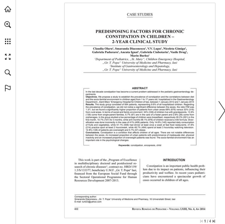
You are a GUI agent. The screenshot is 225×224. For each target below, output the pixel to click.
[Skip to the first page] (201, 221)
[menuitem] (8, 32)
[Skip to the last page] (214, 221)
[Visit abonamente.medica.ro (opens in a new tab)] (8, 9)
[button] (8, 24)
